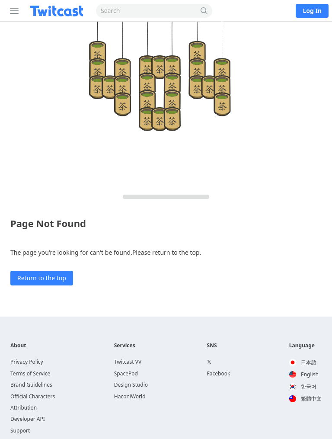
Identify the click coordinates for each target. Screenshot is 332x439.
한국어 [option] (302, 386)
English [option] (304, 374)
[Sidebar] (12, 11)
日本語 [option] (302, 362)
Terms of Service (30, 373)
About (18, 346)
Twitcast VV (127, 361)
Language (302, 346)
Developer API (27, 419)
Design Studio (131, 384)
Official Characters (32, 396)
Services (124, 346)
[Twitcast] (58, 10)
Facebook (218, 373)
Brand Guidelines (31, 384)
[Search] (204, 11)
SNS (212, 346)
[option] (305, 362)
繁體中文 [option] (305, 398)
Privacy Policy (26, 361)
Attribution (23, 407)
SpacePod (126, 373)
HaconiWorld (130, 396)
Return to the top (41, 278)
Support (20, 430)
